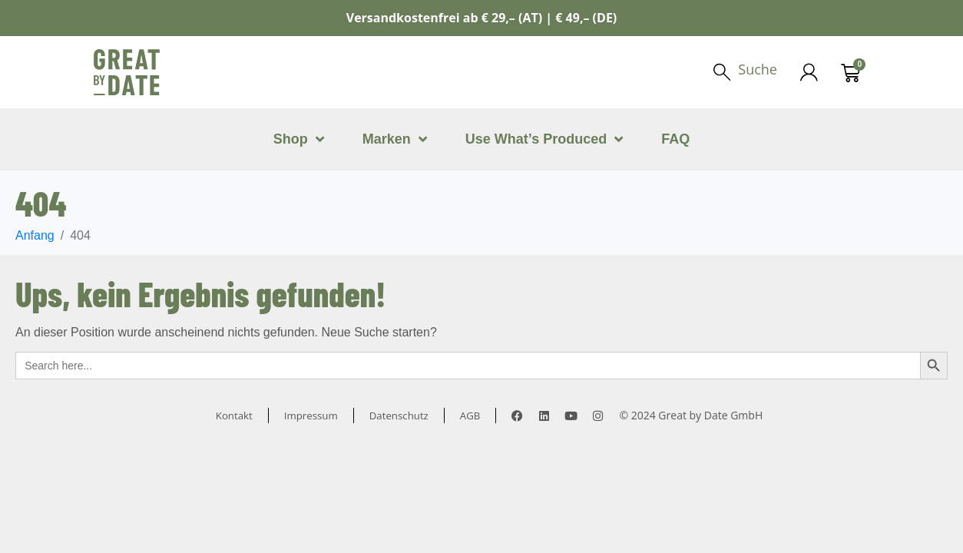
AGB (474, 415)
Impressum (309, 415)
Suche (756, 69)
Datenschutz (400, 415)
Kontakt (230, 415)
